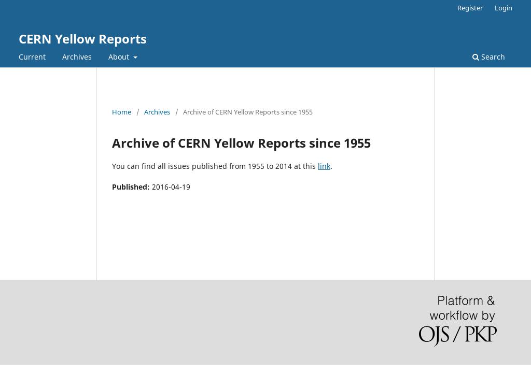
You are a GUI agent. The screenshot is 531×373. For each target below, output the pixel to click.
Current (32, 57)
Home (121, 112)
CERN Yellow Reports (83, 38)
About (119, 57)
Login (503, 7)
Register (470, 7)
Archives (77, 57)
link (324, 166)
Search (488, 57)
